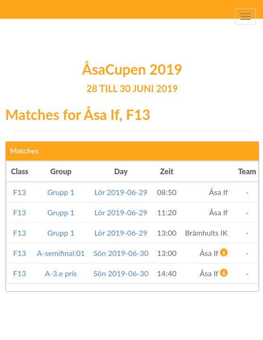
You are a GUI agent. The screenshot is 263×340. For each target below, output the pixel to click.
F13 (19, 191)
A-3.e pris (61, 273)
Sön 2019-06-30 (121, 252)
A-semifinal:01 (61, 252)
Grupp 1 (61, 191)
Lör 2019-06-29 (120, 191)
